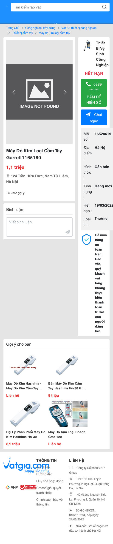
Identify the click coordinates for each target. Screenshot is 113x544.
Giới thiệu (43, 467)
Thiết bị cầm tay (22, 32)
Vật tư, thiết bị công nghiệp (78, 27)
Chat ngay (94, 117)
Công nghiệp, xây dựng (40, 27)
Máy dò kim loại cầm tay (54, 32)
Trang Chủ (12, 27)
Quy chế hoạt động (49, 480)
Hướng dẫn (44, 474)
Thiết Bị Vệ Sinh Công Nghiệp (102, 53)
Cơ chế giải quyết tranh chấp (48, 490)
